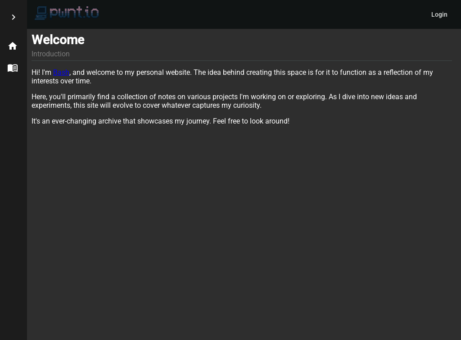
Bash (61, 72)
